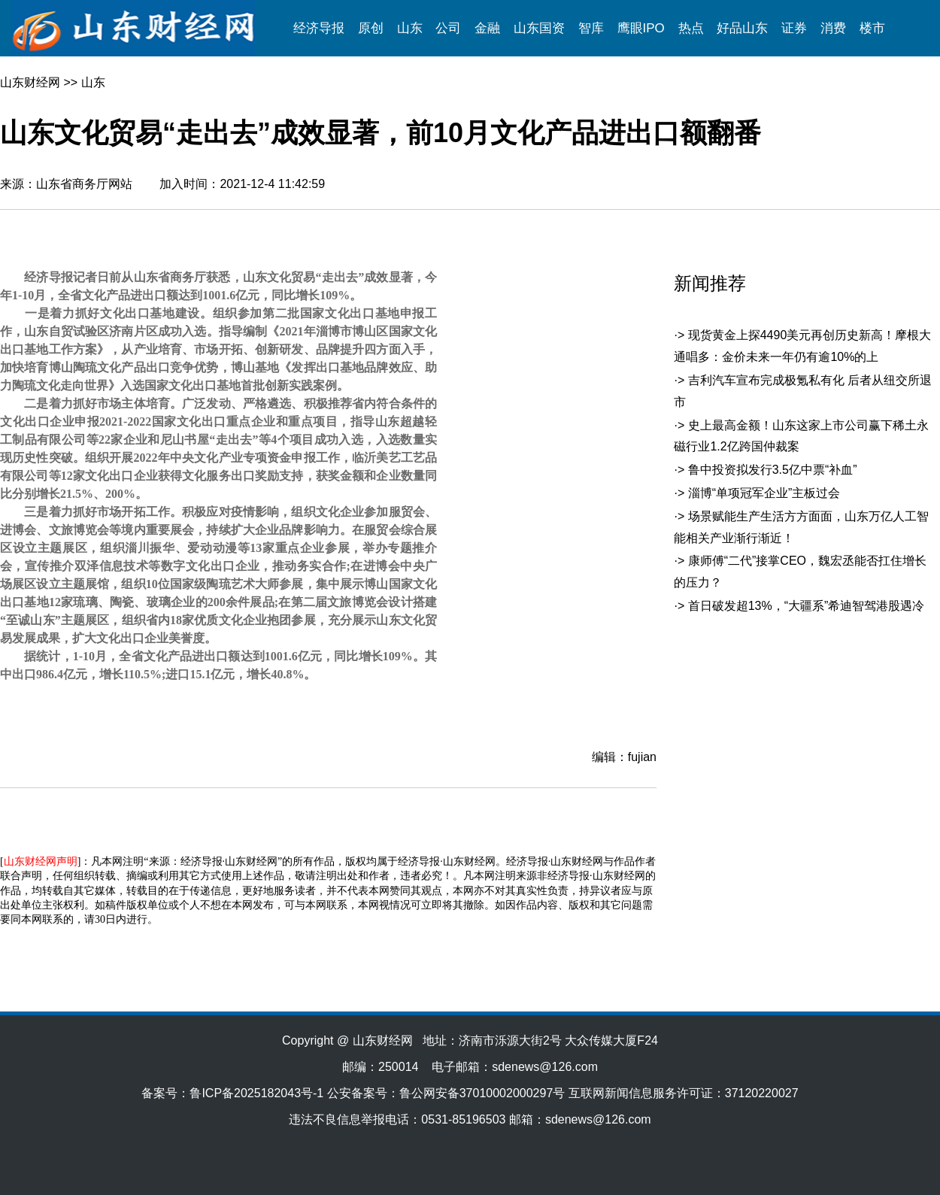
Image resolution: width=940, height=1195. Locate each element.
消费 (833, 28)
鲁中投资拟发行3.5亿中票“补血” (772, 469)
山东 (410, 28)
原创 (371, 28)
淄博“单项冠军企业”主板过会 (764, 493)
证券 (794, 28)
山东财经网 (30, 82)
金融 (487, 28)
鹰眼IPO (641, 28)
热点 (691, 28)
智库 (591, 28)
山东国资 (539, 28)
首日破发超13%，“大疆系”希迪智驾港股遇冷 (806, 605)
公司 (448, 28)
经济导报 (318, 28)
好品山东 (742, 28)
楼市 (872, 28)
